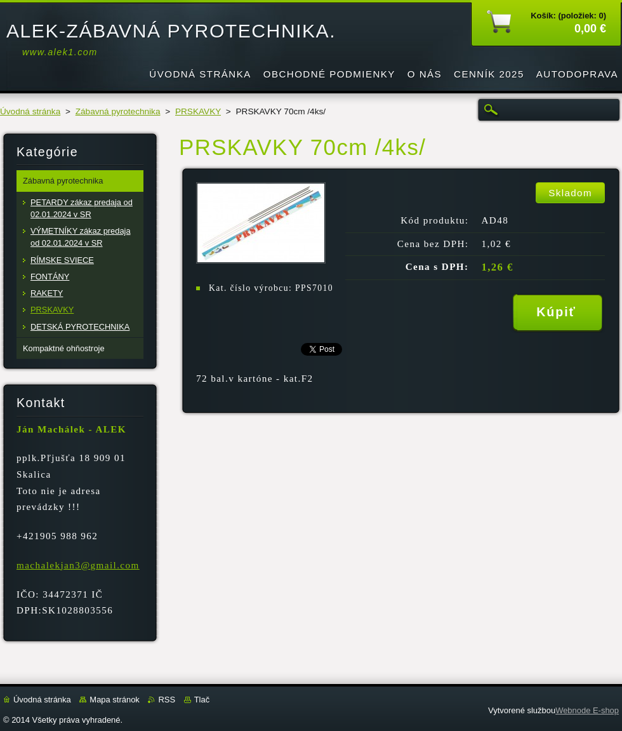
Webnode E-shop (587, 710)
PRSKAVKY (198, 111)
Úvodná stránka (30, 111)
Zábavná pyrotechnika (118, 111)
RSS (166, 699)
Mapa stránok (114, 699)
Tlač (201, 699)
